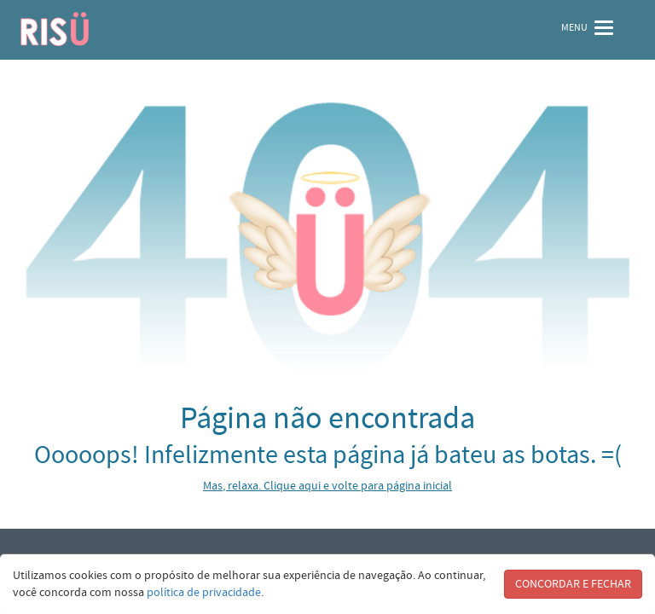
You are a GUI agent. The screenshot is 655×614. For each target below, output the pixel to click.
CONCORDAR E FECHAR (573, 584)
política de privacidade (204, 592)
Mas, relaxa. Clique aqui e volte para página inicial (327, 486)
